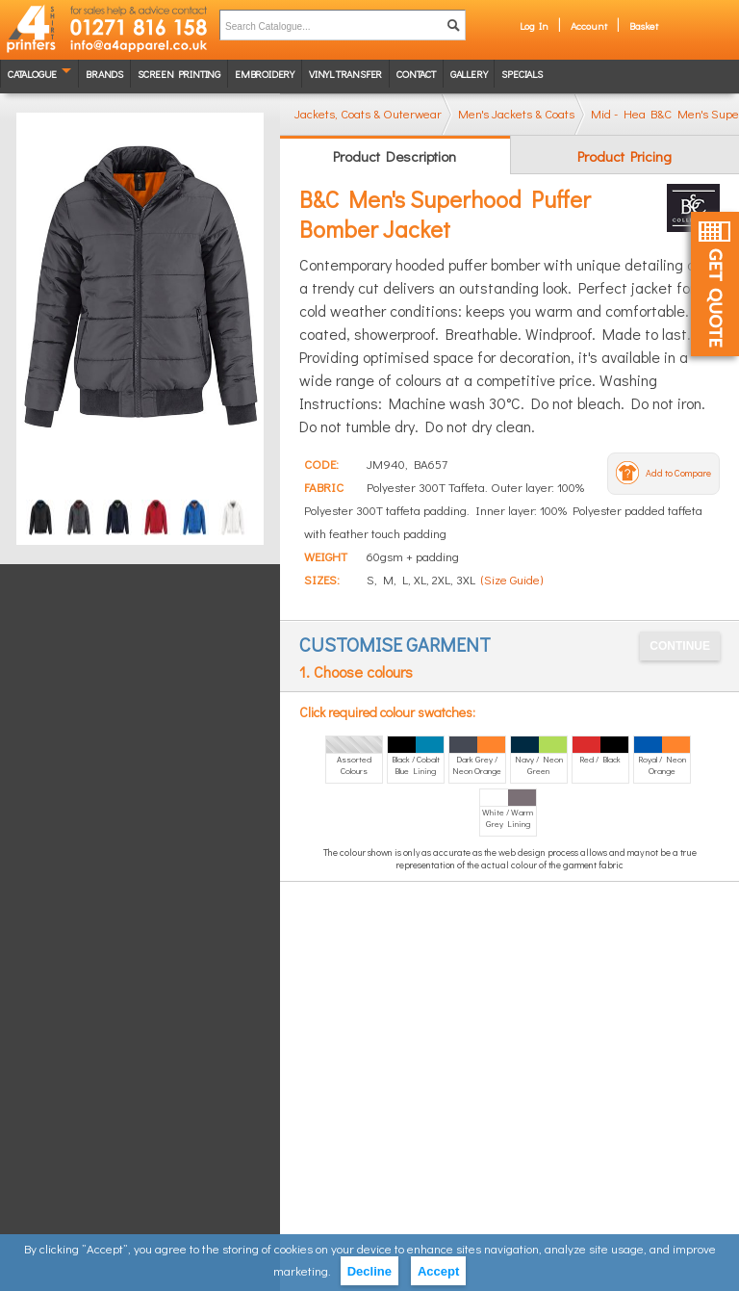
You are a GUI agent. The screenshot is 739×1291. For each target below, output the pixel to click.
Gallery (469, 73)
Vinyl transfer (345, 73)
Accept (438, 1271)
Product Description (394, 156)
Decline (369, 1271)
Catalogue (32, 73)
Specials (521, 73)
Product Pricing (624, 156)
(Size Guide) (512, 579)
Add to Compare (678, 473)
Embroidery (264, 73)
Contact (416, 73)
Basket (643, 25)
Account (589, 25)
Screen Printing (179, 73)
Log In (534, 25)
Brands (104, 73)
